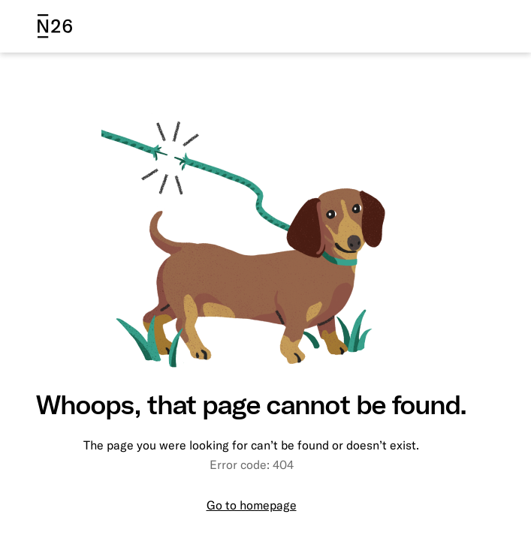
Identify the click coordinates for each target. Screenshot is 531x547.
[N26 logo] (55, 26)
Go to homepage (252, 504)
